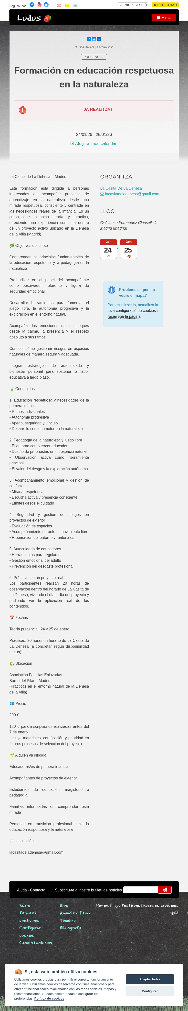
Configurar (150, 991)
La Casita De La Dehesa (121, 188)
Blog (64, 905)
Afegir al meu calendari (94, 143)
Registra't (166, 5)
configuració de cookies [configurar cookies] (136, 311)
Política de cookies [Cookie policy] (49, 998)
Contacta (37, 890)
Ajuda (22, 890)
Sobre (24, 905)
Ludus (29, 18)
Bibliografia (71, 928)
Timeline (68, 921)
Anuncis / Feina (75, 913)
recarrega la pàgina (124, 316)
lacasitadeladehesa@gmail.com (129, 194)
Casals (35, 943)
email (130, 889)
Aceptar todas (149, 979)
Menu (164, 17)
